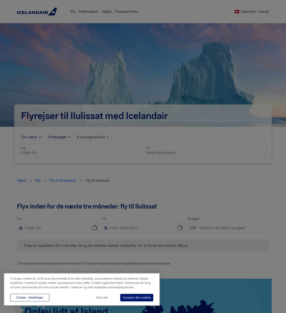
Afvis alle (102, 297)
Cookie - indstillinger (30, 297)
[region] (82, 289)
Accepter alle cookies (137, 297)
